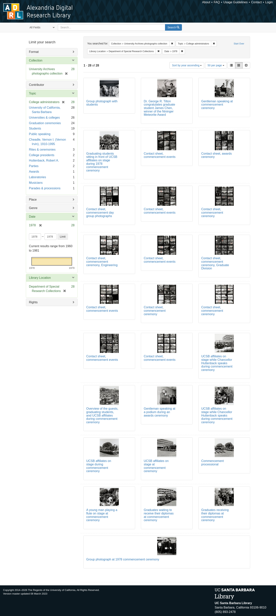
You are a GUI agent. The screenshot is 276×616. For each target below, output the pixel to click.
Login (269, 2)
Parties (34, 166)
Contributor (36, 84)
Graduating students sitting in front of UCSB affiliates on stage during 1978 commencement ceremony (101, 162)
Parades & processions (45, 188)
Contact (256, 2)
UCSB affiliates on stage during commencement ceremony (98, 466)
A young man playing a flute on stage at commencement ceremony (101, 515)
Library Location (40, 277)
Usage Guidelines (235, 2)
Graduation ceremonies (45, 123)
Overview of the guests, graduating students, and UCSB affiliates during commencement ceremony (102, 415)
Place (33, 199)
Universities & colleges (44, 117)
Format (34, 51)
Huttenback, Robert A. (44, 160)
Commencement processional (212, 462)
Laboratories (37, 177)
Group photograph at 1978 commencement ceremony (122, 559)
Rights (33, 302)
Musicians (36, 182)
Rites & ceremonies (42, 149)
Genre (33, 208)
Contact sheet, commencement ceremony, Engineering (101, 262)
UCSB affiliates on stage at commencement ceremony (156, 466)
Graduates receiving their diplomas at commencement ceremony (215, 515)
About (206, 2)
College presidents (41, 155)
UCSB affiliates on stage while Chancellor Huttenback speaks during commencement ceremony (216, 363)
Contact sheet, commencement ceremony (212, 212)
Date (32, 216)
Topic (32, 93)
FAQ (217, 2)
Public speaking (39, 134)
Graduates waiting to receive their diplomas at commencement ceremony (159, 515)
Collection (35, 60)
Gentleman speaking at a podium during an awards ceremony (159, 412)
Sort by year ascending (187, 65)
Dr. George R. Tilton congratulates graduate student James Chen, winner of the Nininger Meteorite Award (159, 108)
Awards (34, 171)
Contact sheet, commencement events (159, 155)
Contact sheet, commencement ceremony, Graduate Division (215, 263)
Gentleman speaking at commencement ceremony (217, 105)
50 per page (216, 65)
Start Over (239, 43)
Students (35, 128)
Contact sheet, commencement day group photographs (100, 212)
